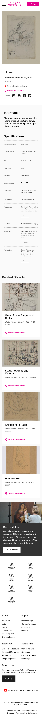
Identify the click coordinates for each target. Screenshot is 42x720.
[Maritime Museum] (30, 577)
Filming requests (28, 655)
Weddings (25, 659)
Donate (24, 631)
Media (4, 627)
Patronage (25, 627)
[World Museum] (30, 566)
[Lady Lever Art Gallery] (11, 600)
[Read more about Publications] (29, 256)
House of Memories (10, 652)
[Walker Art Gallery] (11, 588)
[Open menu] (4, 4)
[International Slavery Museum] (11, 577)
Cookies (10, 713)
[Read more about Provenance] (29, 212)
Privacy (9, 711)
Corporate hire (27, 649)
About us (6, 621)
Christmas (25, 652)
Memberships (27, 621)
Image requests (9, 659)
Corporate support (29, 624)
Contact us (7, 631)
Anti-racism (7, 655)
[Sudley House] (30, 588)
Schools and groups (10, 649)
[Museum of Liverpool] (11, 566)
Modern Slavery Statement (25, 711)
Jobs (4, 624)
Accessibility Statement (26, 713)
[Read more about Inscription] (29, 237)
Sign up (8, 679)
